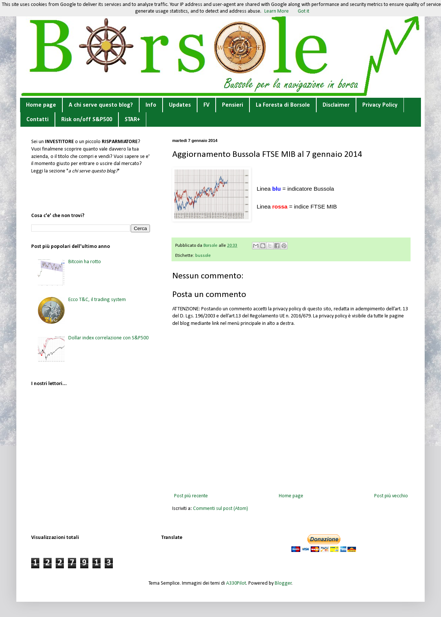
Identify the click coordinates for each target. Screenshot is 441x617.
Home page (41, 105)
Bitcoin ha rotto (84, 262)
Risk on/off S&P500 (86, 120)
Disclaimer (336, 105)
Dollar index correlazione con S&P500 (108, 338)
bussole (203, 255)
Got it (303, 11)
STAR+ (132, 120)
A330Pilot (236, 583)
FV (206, 105)
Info (151, 105)
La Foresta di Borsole (283, 105)
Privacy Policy (380, 105)
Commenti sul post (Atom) (220, 508)
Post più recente (191, 496)
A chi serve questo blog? (101, 105)
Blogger (283, 583)
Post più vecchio (391, 496)
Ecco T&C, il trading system (97, 300)
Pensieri (232, 105)
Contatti (37, 120)
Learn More (276, 11)
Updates (180, 105)
